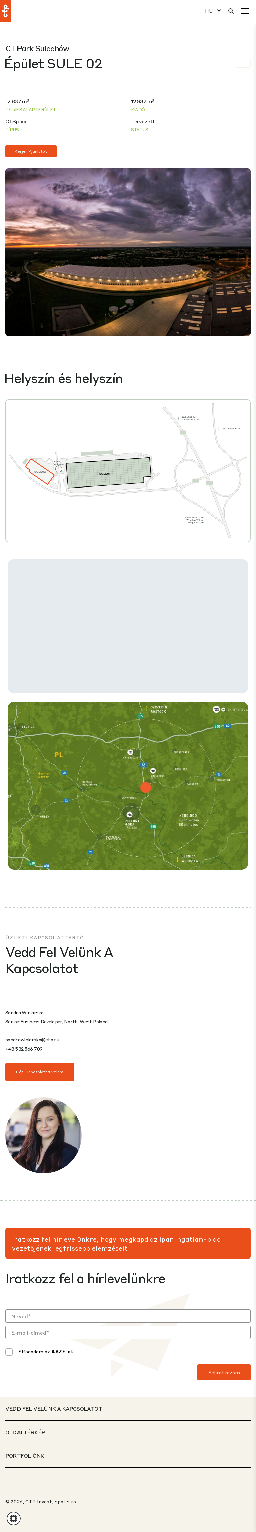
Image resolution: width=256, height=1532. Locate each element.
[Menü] (245, 11)
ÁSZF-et (62, 1351)
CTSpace (16, 121)
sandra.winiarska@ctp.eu (32, 1039)
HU (209, 11)
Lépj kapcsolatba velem (39, 1071)
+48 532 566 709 (24, 1049)
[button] (14, 1518)
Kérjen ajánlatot (31, 151)
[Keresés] (231, 11)
